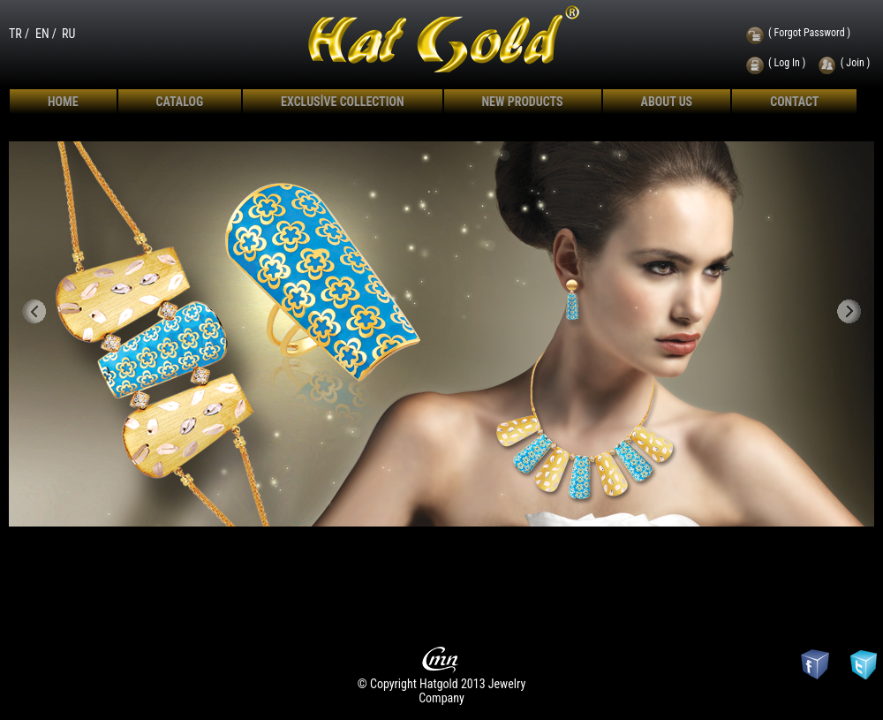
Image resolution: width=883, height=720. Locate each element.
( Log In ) (786, 63)
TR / (19, 34)
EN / (46, 34)
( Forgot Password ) (809, 33)
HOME (63, 102)
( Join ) (856, 63)
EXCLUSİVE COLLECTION (342, 102)
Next (849, 312)
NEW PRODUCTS (522, 102)
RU (68, 34)
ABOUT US (667, 102)
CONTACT (794, 102)
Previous (34, 312)
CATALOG (180, 102)
